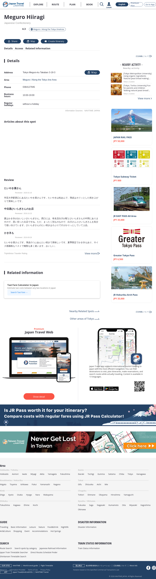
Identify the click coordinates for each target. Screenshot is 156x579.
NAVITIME (16, 565)
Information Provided (17, 570)
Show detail (39, 396)
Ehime (26, 505)
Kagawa (16, 505)
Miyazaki (133, 505)
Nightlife (65, 527)
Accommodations (40, 531)
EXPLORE (38, 4)
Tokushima (5, 505)
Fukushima (65, 474)
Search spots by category (26, 548)
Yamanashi (45, 484)
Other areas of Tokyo (82, 318)
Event (26, 531)
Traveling (4, 527)
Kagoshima (145, 505)
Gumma (101, 474)
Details (8, 48)
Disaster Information (87, 527)
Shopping (17, 531)
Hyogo (29, 494)
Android (26, 572)
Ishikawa (24, 484)
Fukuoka (82, 505)
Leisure (32, 527)
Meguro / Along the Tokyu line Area (40, 80)
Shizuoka (89, 484)
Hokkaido (4, 474)
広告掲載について (120, 565)
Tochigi (91, 474)
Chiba (121, 474)
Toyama (13, 484)
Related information (37, 48)
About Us (3, 570)
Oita (124, 505)
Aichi (99, 484)
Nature (42, 527)
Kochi (35, 505)
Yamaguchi (128, 494)
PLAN (72, 4)
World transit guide (30, 565)
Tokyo (130, 474)
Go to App (150, 4)
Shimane (91, 494)
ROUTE (55, 4)
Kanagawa (141, 474)
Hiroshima (115, 494)
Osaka (20, 494)
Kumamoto (114, 505)
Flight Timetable (47, 565)
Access (19, 48)
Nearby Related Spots (81, 311)
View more (91, 253)
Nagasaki (101, 505)
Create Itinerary (54, 41)
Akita (42, 474)
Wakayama (48, 494)
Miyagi (33, 474)
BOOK (89, 4)
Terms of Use (33, 570)
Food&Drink (52, 527)
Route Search (6, 548)
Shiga (2, 494)
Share (12, 41)
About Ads (133, 565)
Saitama (111, 474)
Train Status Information (89, 548)
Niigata (3, 484)
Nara (37, 494)
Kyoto (10, 494)
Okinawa (82, 509)
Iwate (24, 474)
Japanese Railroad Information (53, 548)
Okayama (103, 494)
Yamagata (52, 474)
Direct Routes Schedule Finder (44, 552)
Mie (106, 484)
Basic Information (19, 527)
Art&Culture (5, 531)
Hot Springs (55, 531)
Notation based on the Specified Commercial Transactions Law (96, 570)
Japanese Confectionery (17, 23)
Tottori (81, 494)
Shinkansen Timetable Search (13, 556)
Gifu (80, 484)
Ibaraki (81, 474)
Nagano (57, 484)
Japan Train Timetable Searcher (14, 552)
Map (31, 41)
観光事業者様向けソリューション (98, 565)
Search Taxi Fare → (19, 292)
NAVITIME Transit (42, 572)
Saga (91, 505)
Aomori (15, 474)
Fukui (34, 484)
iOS (30, 572)
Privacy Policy (45, 570)
